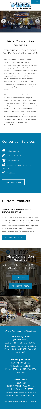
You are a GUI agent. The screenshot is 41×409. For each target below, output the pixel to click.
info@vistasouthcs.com (23, 395)
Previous (3, 21)
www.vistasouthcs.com (24, 392)
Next (37, 21)
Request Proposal (20, 286)
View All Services (13, 182)
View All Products (13, 238)
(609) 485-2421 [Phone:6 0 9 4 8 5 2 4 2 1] (18, 349)
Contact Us (21, 278)
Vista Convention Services (20, 5)
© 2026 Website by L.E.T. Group (20, 402)
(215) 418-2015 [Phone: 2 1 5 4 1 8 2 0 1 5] (19, 369)
